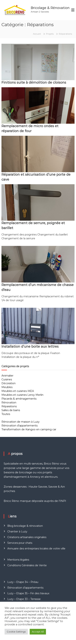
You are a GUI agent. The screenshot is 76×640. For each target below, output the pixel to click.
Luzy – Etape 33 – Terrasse (24, 599)
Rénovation (8, 402)
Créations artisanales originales (26, 537)
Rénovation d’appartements (25, 587)
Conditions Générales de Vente (27, 565)
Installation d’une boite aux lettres (30, 347)
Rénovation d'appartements (19, 425)
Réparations (9, 406)
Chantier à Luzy (17, 531)
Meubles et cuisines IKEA (17, 391)
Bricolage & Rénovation (50, 8)
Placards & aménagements (18, 398)
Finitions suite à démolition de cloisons (33, 83)
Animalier (7, 375)
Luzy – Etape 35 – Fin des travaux (28, 593)
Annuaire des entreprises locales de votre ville (36, 548)
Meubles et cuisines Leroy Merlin (22, 394)
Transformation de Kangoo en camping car (28, 429)
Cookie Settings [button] (16, 631)
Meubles (6, 387)
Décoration (8, 383)
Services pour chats (19, 542)
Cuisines (6, 379)
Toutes (5, 414)
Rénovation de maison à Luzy (20, 421)
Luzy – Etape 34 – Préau (22, 582)
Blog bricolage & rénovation (25, 525)
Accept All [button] (38, 631)
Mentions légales (18, 559)
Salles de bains (10, 410)
